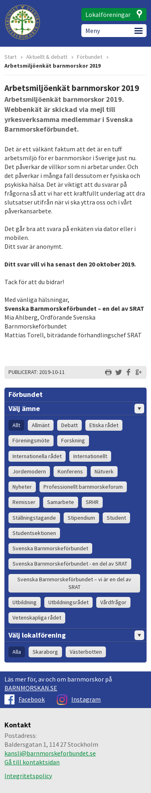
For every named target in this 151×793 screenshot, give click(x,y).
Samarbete (60, 502)
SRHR (92, 502)
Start (10, 56)
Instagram (79, 699)
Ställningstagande (34, 517)
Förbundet (89, 56)
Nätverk (104, 471)
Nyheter (22, 486)
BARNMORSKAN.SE (30, 688)
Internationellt (90, 456)
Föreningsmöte (31, 440)
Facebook (24, 699)
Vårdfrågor (113, 602)
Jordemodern (29, 471)
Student (116, 517)
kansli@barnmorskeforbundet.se (50, 753)
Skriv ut (108, 372)
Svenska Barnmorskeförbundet (50, 548)
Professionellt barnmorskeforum (83, 486)
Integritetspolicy (28, 776)
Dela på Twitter (118, 372)
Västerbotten (86, 651)
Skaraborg (45, 651)
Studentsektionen (34, 533)
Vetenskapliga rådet (36, 617)
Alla (16, 651)
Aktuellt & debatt (46, 56)
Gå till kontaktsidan (32, 762)
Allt (16, 425)
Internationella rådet (37, 456)
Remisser (23, 502)
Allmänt (41, 425)
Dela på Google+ (138, 372)
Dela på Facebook (128, 372)
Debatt (69, 425)
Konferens (70, 471)
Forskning (73, 440)
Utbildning (24, 602)
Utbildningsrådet (68, 602)
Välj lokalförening (76, 635)
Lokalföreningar (107, 14)
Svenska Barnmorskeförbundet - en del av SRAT (69, 563)
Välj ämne (76, 408)
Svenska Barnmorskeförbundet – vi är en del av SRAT (74, 583)
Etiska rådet (103, 425)
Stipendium (81, 517)
